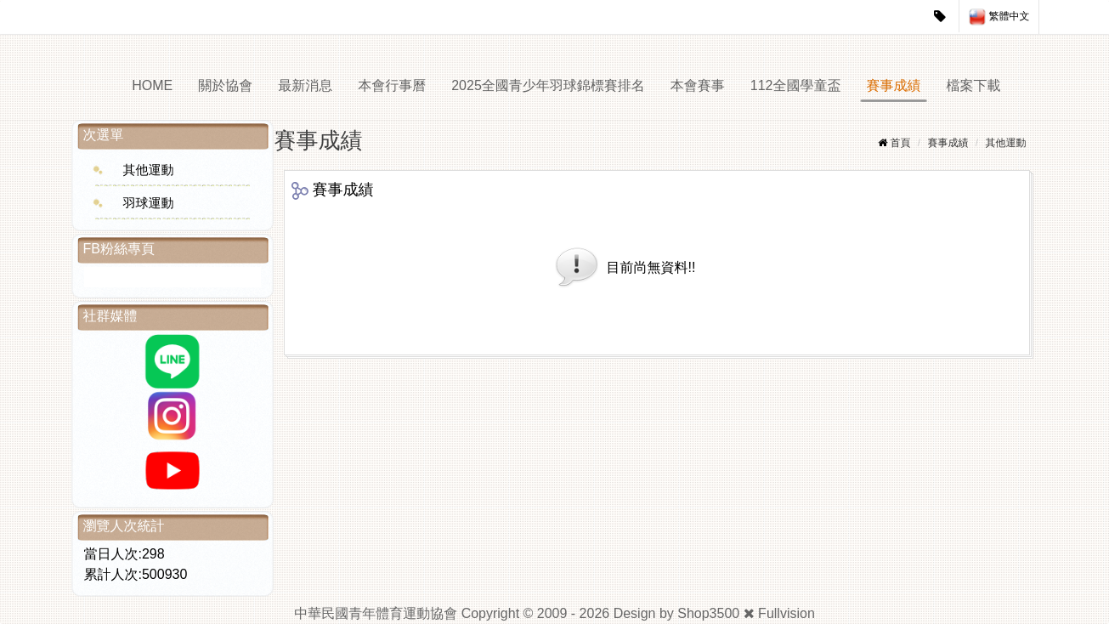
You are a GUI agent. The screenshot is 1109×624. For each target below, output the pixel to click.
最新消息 (305, 85)
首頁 (900, 143)
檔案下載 (974, 85)
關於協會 (225, 85)
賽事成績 (894, 85)
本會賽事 (697, 85)
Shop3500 (708, 613)
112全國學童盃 (795, 85)
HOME (152, 85)
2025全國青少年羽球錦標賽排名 (548, 85)
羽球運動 (148, 203)
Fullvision (786, 613)
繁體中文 (999, 17)
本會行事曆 (392, 85)
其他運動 (148, 169)
